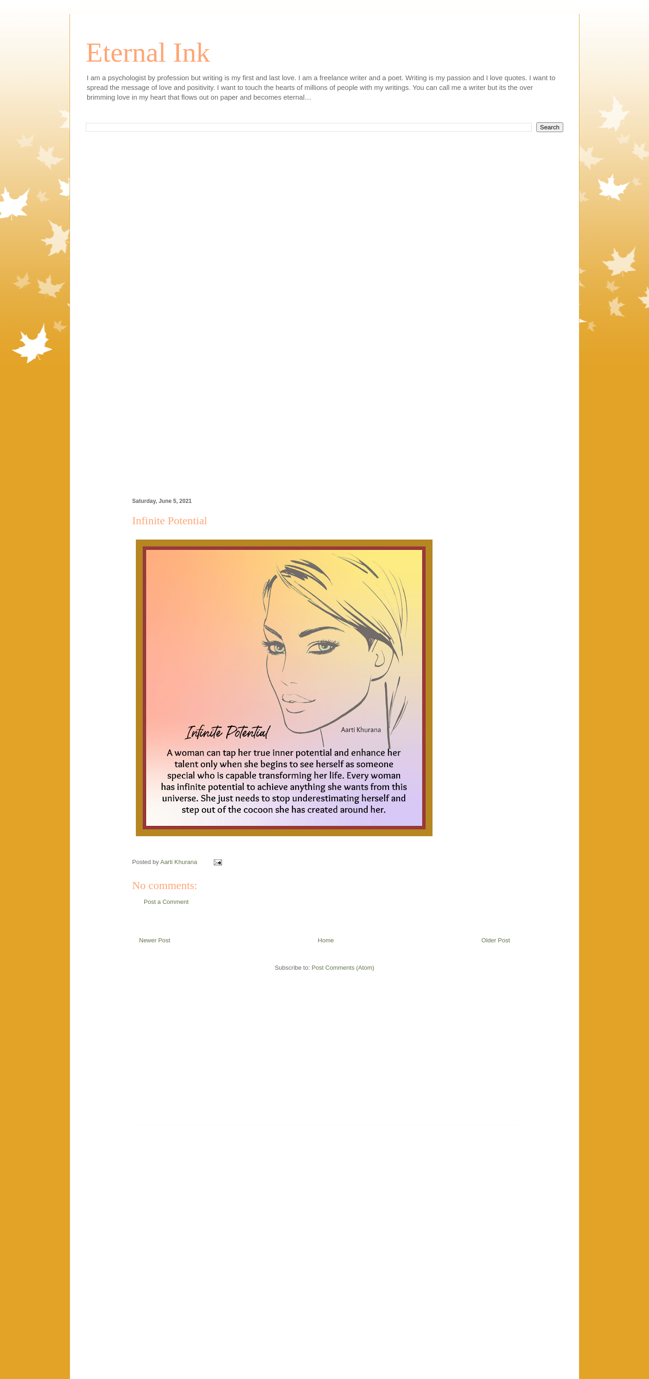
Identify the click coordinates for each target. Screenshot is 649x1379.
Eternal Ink (148, 52)
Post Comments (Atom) (343, 967)
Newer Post (154, 940)
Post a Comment (166, 901)
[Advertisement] (324, 245)
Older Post (496, 940)
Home (326, 940)
